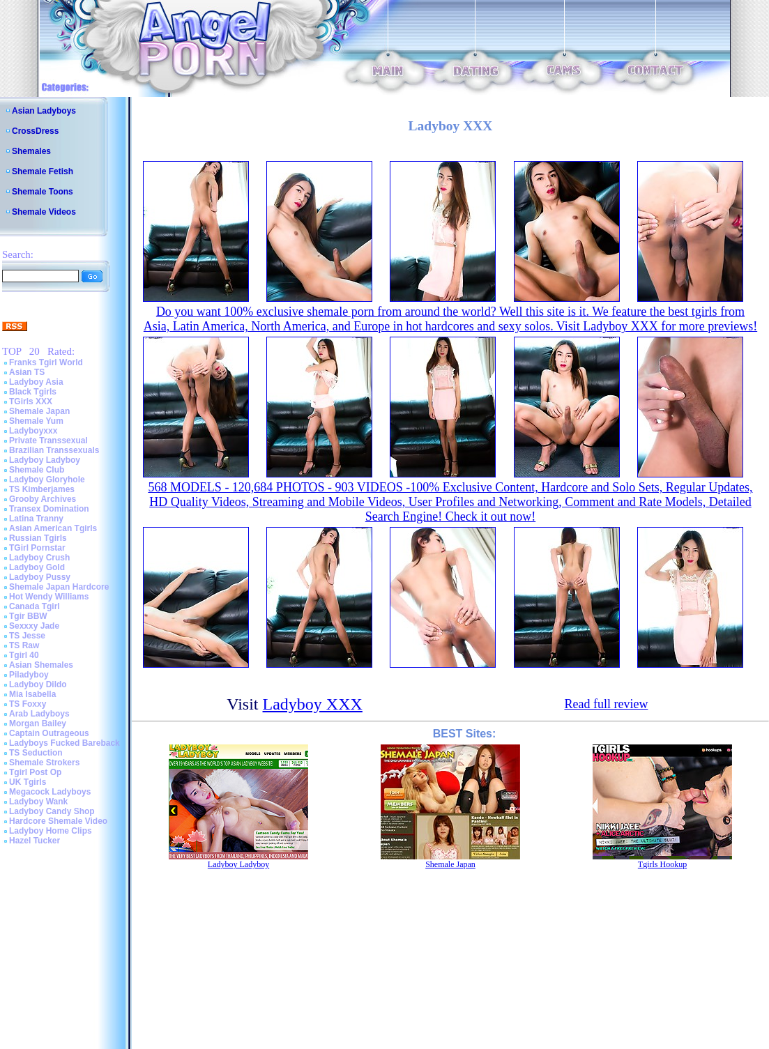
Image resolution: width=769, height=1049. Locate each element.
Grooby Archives (42, 499)
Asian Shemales (41, 665)
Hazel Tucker (34, 840)
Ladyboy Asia (36, 382)
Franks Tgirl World (46, 362)
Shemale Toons (42, 192)
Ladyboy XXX (313, 704)
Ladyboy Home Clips (50, 831)
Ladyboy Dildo (38, 684)
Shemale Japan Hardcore (59, 587)
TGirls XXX (30, 401)
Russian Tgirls (38, 538)
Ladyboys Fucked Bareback (64, 743)
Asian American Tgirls (53, 528)
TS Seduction (36, 753)
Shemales (31, 151)
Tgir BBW (28, 616)
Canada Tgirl (34, 606)
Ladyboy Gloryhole (47, 479)
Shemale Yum (36, 421)
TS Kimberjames (42, 489)
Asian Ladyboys (44, 111)
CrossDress (35, 131)
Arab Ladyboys (39, 714)
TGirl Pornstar (37, 548)
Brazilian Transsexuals (54, 450)
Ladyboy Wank (38, 801)
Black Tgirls (32, 392)
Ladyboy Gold (37, 567)
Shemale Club (36, 470)
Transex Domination (49, 509)
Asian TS (27, 372)
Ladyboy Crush (39, 557)
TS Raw (24, 645)
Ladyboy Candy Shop (52, 811)
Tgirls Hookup (662, 864)
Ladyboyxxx (33, 431)
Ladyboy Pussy (39, 577)
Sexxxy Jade (34, 626)
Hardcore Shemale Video (58, 821)
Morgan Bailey (37, 723)
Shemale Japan (39, 411)
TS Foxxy (27, 704)
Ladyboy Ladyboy (44, 460)
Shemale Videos (44, 212)
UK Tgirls (27, 782)
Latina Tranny (36, 518)
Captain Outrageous (49, 733)
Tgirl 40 (24, 655)
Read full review (606, 704)
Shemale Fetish (42, 171)
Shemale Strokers (44, 762)
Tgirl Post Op (35, 772)
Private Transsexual (48, 440)
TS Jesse (27, 636)
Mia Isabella (32, 694)
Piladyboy (29, 675)
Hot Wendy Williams (49, 597)
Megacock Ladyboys (50, 792)
